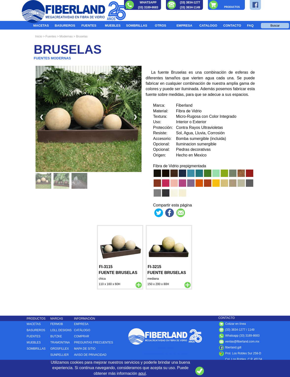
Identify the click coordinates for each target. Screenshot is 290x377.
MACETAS (41, 25)
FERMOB (56, 324)
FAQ (250, 25)
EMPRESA (184, 25)
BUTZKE (56, 336)
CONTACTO (232, 25)
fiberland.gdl (229, 347)
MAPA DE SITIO (84, 348)
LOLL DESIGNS (61, 330)
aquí (142, 373)
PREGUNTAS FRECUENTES (93, 342)
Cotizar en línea (232, 324)
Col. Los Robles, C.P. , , (240, 359)
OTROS (160, 25)
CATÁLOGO (82, 330)
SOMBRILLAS (136, 25)
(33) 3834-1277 (190, 2)
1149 (251, 329)
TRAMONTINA (60, 342)
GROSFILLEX (59, 348)
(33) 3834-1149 (190, 7)
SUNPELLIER (59, 355)
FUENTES (88, 25)
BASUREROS (65, 25)
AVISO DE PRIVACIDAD (90, 355)
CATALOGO (208, 25)
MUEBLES (113, 25)
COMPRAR (81, 336)
